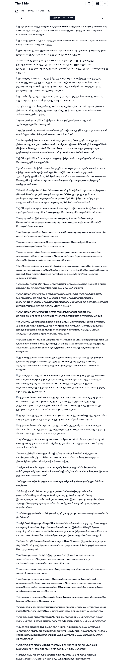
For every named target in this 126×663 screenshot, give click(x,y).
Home (21, 11)
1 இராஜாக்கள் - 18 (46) (62, 18)
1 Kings (41, 11)
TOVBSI (31, 11)
